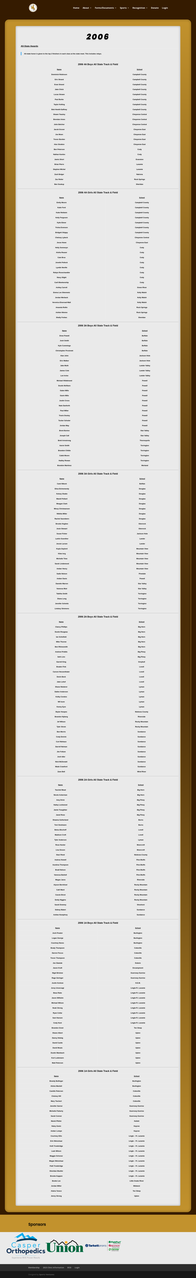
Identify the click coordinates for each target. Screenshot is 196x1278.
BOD (69, 1267)
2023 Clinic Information (53, 1267)
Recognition (139, 8)
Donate (155, 8)
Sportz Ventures (46, 1274)
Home (76, 8)
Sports (123, 8)
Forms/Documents (104, 8)
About (86, 8)
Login (165, 8)
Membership (34, 1267)
